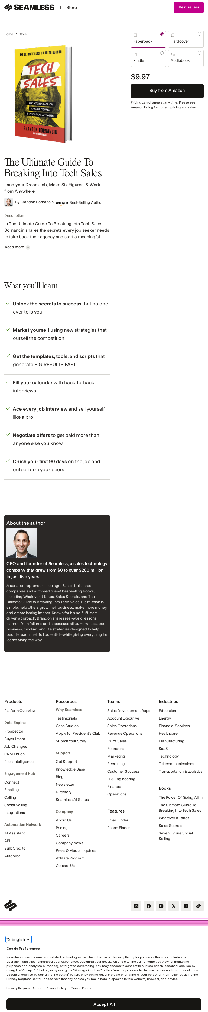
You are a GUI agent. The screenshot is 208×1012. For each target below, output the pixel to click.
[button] (189, 7)
